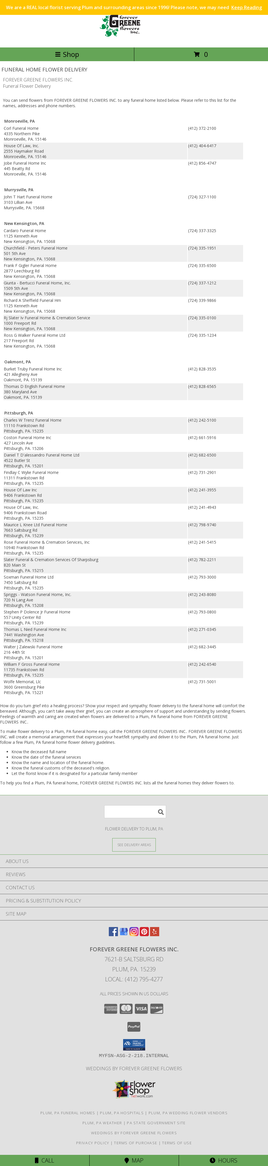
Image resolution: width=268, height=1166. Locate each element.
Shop (67, 54)
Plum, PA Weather (102, 1122)
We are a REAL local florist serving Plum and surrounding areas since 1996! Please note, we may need (134, 7)
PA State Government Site (156, 1122)
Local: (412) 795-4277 (134, 979)
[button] (134, 1045)
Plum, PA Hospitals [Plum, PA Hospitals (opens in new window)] (121, 1112)
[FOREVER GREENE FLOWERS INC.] (134, 39)
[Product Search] (135, 811)
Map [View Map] (134, 1160)
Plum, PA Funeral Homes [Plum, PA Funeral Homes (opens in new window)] (67, 1112)
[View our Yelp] (154, 934)
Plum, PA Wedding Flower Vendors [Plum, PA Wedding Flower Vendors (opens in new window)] (188, 1112)
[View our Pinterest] (144, 934)
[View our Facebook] (113, 934)
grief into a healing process (57, 705)
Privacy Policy (92, 1142)
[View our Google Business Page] (123, 934)
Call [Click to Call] (44, 1160)
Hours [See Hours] (223, 1160)
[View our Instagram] (134, 934)
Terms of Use (177, 1142)
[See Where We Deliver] (134, 844)
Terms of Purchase (135, 1142)
